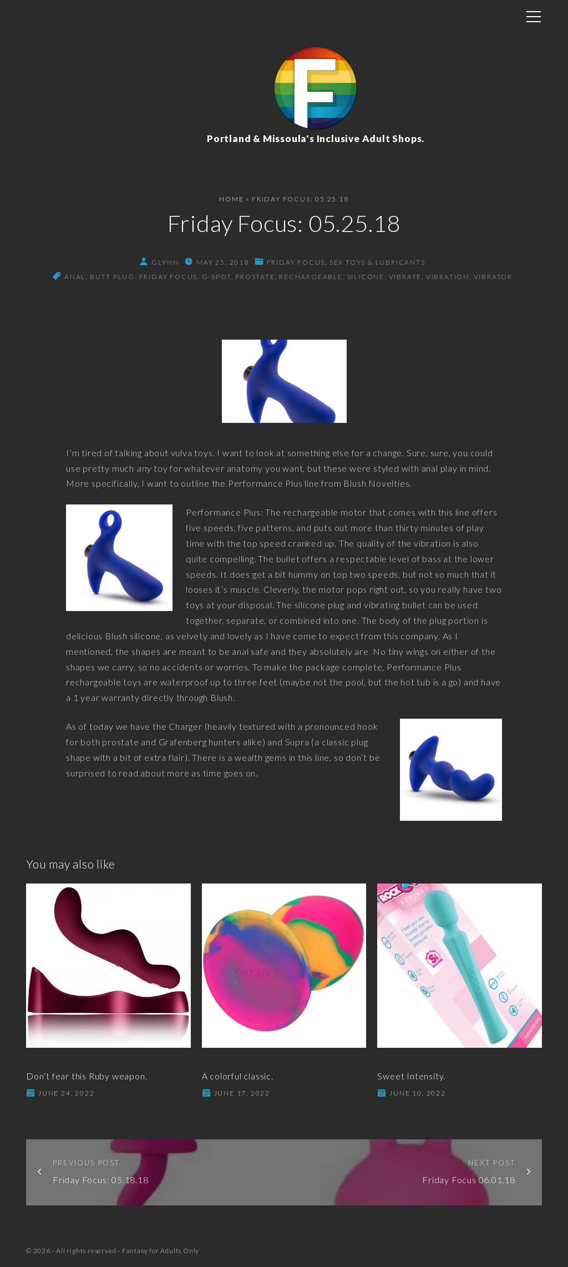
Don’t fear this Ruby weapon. (86, 1076)
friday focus (168, 276)
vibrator (493, 276)
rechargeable (311, 276)
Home (231, 199)
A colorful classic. (237, 1076)
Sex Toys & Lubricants (377, 262)
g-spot (216, 276)
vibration (447, 276)
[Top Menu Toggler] (533, 16)
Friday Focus (296, 262)
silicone (365, 276)
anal (74, 276)
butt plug (112, 276)
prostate (255, 276)
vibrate (405, 276)
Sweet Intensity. (411, 1076)
